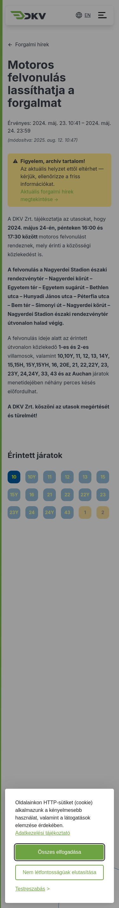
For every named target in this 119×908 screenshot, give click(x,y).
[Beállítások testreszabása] (32, 889)
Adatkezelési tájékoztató (42, 833)
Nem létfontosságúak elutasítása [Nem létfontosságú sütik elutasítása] (59, 872)
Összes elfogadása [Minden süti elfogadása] (59, 852)
